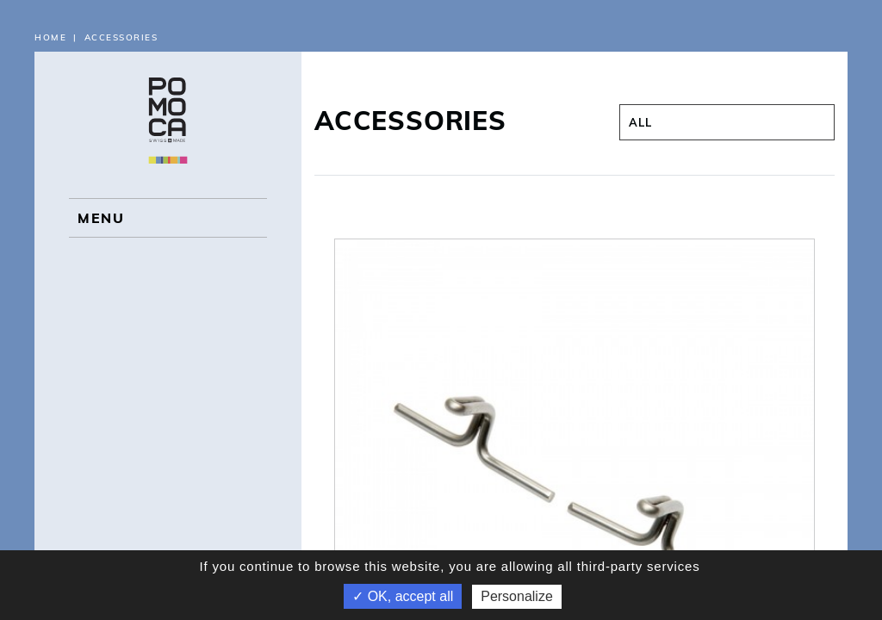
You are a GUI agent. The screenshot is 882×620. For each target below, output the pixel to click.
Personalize (517, 596)
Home (50, 37)
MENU (101, 217)
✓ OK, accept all (402, 596)
